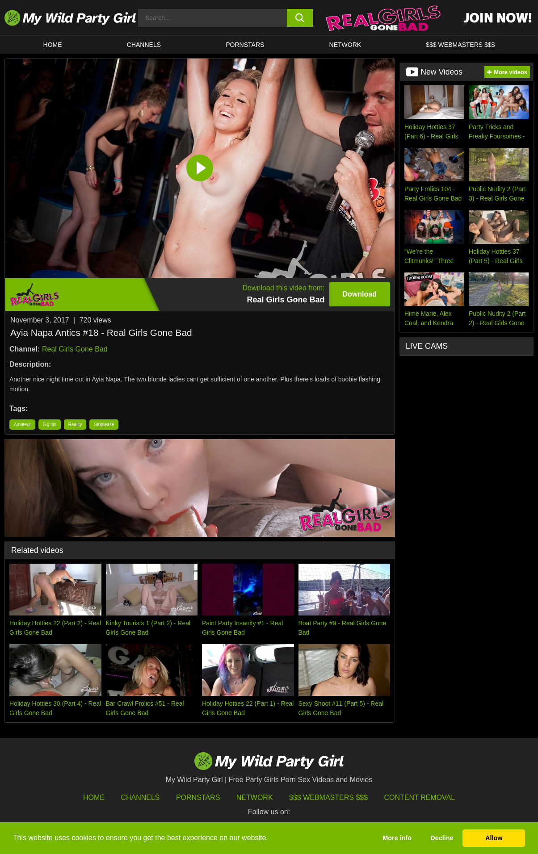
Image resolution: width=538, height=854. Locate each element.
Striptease (104, 424)
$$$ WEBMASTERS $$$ (460, 44)
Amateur (22, 424)
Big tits (49, 424)
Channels (140, 797)
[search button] (300, 18)
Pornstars (245, 44)
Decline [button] (441, 837)
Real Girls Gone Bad (75, 349)
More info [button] (397, 837)
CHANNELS (144, 44)
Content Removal (419, 797)
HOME (52, 44)
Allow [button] (493, 837)
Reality (75, 424)
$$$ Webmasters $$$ (328, 797)
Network (345, 44)
